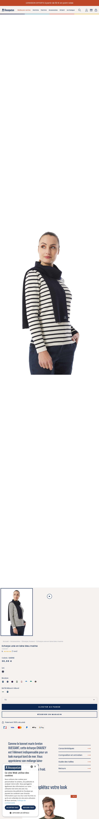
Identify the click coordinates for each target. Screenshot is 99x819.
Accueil (6, 641)
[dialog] (20, 790)
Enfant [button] (62, 10)
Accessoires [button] (53, 10)
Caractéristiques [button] (74, 748)
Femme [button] (44, 10)
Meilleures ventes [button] (24, 10)
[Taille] (49, 699)
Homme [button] (36, 10)
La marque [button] (71, 10)
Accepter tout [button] (12, 808)
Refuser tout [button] (28, 808)
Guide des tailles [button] (74, 761)
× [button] (35, 767)
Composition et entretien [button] (74, 755)
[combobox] (31, 766)
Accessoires (15, 641)
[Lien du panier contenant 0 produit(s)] (96, 10)
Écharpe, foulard (28, 641)
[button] (79, 10)
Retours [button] (74, 768)
